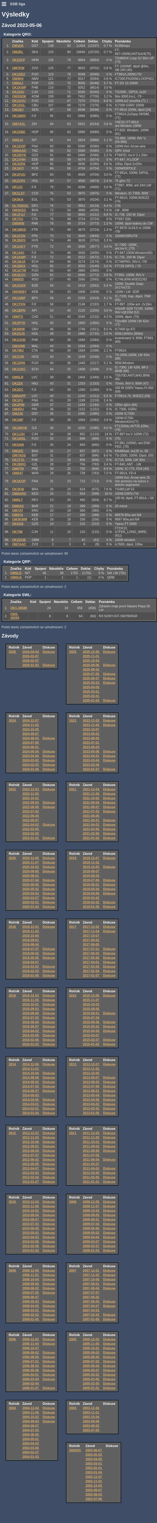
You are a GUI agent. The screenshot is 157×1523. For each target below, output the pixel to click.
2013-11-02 (91, 1068)
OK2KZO (18, 275)
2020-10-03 (31, 867)
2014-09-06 (31, 1077)
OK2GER (19, 285)
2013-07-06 (91, 1086)
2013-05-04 (91, 1095)
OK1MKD (19, 229)
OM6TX (17, 316)
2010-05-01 (31, 1233)
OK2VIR (18, 356)
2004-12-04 (31, 1408)
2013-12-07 (91, 1064)
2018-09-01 (31, 940)
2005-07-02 (91, 1361)
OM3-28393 (14, 616)
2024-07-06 (31, 742)
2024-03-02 (31, 760)
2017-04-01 (91, 962)
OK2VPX (18, 181)
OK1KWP (19, 87)
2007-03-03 (91, 1310)
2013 (73, 1064)
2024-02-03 (31, 765)
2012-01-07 (31, 1181)
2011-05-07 (91, 1164)
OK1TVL (18, 460)
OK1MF (17, 420)
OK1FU (17, 400)
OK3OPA (18, 164)
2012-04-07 (31, 1168)
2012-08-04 (31, 1151)
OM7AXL (18, 124)
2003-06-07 (94, 1450)
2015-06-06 (91, 1022)
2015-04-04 (91, 1031)
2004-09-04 (31, 1421)
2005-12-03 (91, 1339)
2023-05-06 (91, 751)
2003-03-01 (94, 1463)
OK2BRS (18, 240)
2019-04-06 (91, 893)
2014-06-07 (31, 1091)
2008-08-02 (31, 1288)
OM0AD (18, 506)
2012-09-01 (31, 1146)
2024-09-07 (31, 734)
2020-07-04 (31, 880)
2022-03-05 (31, 829)
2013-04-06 (91, 1099)
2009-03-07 (91, 1241)
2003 (73, 1408)
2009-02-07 (91, 1246)
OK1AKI (18, 253)
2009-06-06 (91, 1228)
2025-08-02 (91, 669)
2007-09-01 (91, 1284)
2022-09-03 (31, 802)
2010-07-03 (31, 1224)
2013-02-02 (91, 1108)
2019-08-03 (91, 875)
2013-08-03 (91, 1082)
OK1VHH (18, 159)
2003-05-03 (94, 1454)
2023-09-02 (91, 734)
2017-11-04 (91, 931)
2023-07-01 (91, 742)
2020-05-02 (31, 889)
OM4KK (18, 78)
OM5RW (18, 223)
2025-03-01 (91, 691)
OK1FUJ (18, 214)
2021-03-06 (91, 829)
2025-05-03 (91, 683)
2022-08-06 (31, 807)
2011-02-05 (91, 1177)
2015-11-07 (91, 1000)
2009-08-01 (91, 1219)
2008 (13, 1270)
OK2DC (17, 389)
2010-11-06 (31, 1206)
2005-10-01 (91, 1348)
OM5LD (16, 573)
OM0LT (17, 500)
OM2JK (17, 413)
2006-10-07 (31, 1348)
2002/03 (75, 1450)
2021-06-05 (91, 816)
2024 (13, 720)
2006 (13, 1339)
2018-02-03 (31, 971)
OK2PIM (18, 404)
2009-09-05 (91, 1215)
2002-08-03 (94, 1494)
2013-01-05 (91, 1113)
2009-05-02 (91, 1233)
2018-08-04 (31, 944)
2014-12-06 (31, 1064)
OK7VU (17, 219)
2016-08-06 (31, 1013)
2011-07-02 (91, 1155)
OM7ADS (19, 455)
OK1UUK (19, 340)
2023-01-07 (91, 769)
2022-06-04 (31, 816)
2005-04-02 (91, 1374)
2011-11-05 (91, 1137)
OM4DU (18, 409)
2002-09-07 (94, 1490)
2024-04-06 (31, 756)
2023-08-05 (91, 738)
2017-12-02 (91, 927)
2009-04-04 (91, 1237)
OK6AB (17, 523)
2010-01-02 (31, 1250)
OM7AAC (19, 544)
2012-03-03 (31, 1173)
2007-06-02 (91, 1297)
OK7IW (17, 532)
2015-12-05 (91, 995)
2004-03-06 (31, 1448)
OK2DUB (19, 540)
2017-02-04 (91, 971)
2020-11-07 (31, 862)
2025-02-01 (91, 696)
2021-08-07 (91, 807)
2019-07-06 (91, 880)
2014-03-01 (31, 1104)
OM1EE (17, 451)
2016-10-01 (31, 1004)
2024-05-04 (31, 751)
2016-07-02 (31, 1017)
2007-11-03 (91, 1275)
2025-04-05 (91, 687)
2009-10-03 (91, 1210)
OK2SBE (18, 132)
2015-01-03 (91, 1044)
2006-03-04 (31, 1379)
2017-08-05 (91, 944)
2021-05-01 (91, 820)
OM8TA (17, 515)
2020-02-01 (31, 902)
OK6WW (18, 329)
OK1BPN (18, 310)
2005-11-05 (91, 1343)
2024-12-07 (31, 720)
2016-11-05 (31, 1000)
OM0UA (16, 577)
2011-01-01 (91, 1181)
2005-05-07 (91, 1370)
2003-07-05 (91, 1430)
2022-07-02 (31, 811)
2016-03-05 (31, 1035)
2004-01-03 (31, 1456)
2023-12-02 (91, 720)
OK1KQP (19, 481)
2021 (73, 789)
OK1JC (17, 187)
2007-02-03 (91, 1315)
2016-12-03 (31, 995)
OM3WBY (19, 292)
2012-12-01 (31, 1133)
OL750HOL (20, 205)
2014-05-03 (31, 1095)
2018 (13, 927)
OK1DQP (19, 146)
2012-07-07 (31, 1155)
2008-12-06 (31, 1270)
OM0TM (18, 468)
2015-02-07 (91, 1040)
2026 (13, 652)
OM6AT (17, 473)
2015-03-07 (91, 1035)
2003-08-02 (91, 1426)
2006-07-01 (31, 1361)
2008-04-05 (31, 1306)
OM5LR (17, 377)
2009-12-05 (91, 1202)
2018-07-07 (31, 949)
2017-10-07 (91, 935)
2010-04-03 (31, 1237)
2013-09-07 (91, 1077)
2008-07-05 (31, 1292)
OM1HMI (18, 346)
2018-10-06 (31, 935)
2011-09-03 (91, 1146)
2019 (73, 858)
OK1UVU (18, 101)
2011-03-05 (91, 1173)
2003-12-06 (91, 1408)
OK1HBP (18, 298)
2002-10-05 (94, 1485)
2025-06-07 (91, 678)
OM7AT (17, 510)
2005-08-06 (91, 1357)
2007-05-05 (91, 1301)
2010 (13, 1202)
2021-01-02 (91, 838)
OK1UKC (19, 369)
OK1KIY (18, 168)
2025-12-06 (91, 652)
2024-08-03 (31, 738)
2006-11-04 (31, 1343)
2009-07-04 (91, 1224)
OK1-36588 (18, 608)
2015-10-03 (91, 1004)
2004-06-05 (31, 1434)
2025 (73, 652)
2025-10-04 (91, 660)
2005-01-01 (91, 1388)
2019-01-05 (91, 906)
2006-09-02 (31, 1352)
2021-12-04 (91, 789)
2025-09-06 (91, 665)
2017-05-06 (91, 958)
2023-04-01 (91, 756)
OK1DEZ (18, 74)
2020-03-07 (31, 898)
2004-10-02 (31, 1417)
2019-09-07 (91, 871)
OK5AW (18, 444)
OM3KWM (19, 519)
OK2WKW (19, 428)
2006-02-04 (31, 1383)
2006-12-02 (31, 1339)
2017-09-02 (91, 940)
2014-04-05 (31, 1099)
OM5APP (19, 396)
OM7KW (18, 68)
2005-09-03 (91, 1352)
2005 (73, 1339)
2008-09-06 (31, 1284)
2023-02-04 (91, 765)
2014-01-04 (31, 1113)
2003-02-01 (94, 1468)
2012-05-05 (31, 1164)
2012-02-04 (31, 1177)
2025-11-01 (91, 656)
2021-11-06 (91, 793)
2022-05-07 (31, 820)
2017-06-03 (91, 953)
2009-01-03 (91, 1250)
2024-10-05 (31, 729)
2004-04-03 (31, 1443)
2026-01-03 (31, 665)
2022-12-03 (31, 789)
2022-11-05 (31, 793)
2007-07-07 (91, 1292)
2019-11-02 (91, 862)
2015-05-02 (91, 1026)
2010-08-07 (31, 1219)
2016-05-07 (31, 1026)
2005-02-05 (91, 1383)
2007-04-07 (91, 1306)
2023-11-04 (91, 725)
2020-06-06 (31, 884)
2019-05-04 (91, 889)
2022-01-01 (31, 838)
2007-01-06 (91, 1319)
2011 (73, 1133)
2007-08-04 (91, 1288)
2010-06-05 (31, 1228)
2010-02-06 (31, 1246)
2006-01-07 (31, 1388)
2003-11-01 (91, 1412)
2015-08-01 (91, 1013)
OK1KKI (18, 92)
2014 (13, 1064)
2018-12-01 (31, 927)
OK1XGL (18, 105)
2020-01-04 (31, 906)
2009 (73, 1202)
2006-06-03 (31, 1366)
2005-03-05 (91, 1379)
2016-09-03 (31, 1009)
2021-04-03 (91, 824)
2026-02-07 (31, 660)
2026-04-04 (31, 652)
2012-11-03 (31, 1137)
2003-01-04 (94, 1472)
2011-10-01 (91, 1142)
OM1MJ (17, 109)
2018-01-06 (31, 975)
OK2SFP (18, 60)
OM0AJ (17, 83)
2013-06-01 (91, 1091)
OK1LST (18, 193)
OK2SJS (18, 333)
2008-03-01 (31, 1310)
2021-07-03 (91, 811)
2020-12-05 (31, 858)
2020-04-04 (31, 893)
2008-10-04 (31, 1279)
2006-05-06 (31, 1370)
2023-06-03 (91, 747)
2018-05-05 (31, 958)
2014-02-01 (31, 1108)
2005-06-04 (91, 1366)
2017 (73, 927)
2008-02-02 (31, 1315)
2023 (73, 720)
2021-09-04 (91, 802)
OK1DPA (18, 363)
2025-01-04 (91, 700)
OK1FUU (18, 174)
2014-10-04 (31, 1073)
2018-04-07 (31, 962)
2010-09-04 (31, 1215)
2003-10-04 (91, 1417)
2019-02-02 (91, 902)
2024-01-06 (31, 769)
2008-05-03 (31, 1301)
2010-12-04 (31, 1202)
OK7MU (18, 350)
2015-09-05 (91, 1009)
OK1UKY (18, 246)
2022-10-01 (31, 798)
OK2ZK (17, 383)
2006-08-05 (31, 1357)
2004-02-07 (31, 1452)
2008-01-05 (31, 1319)
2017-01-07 (91, 975)
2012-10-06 (31, 1142)
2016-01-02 (31, 1044)
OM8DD (18, 279)
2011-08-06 (91, 1151)
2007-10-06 (91, 1279)
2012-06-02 (31, 1159)
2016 (13, 995)
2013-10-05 (91, 1073)
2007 (73, 1270)
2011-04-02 (91, 1168)
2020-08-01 (31, 875)
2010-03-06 (31, 1241)
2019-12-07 (91, 858)
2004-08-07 (31, 1426)
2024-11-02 (31, 725)
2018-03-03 (31, 966)
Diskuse (49, 652)
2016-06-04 (31, 1022)
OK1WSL (19, 438)
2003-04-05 (94, 1459)
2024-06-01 (31, 747)
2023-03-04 (91, 760)
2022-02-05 (31, 833)
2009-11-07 (91, 1206)
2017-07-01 (91, 949)
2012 (13, 1133)
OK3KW (18, 489)
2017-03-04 (91, 966)
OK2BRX (18, 266)
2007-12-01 (91, 1270)
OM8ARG (19, 493)
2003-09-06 (91, 1421)
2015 (73, 995)
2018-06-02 (31, 953)
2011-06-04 (91, 1159)
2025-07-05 (91, 674)
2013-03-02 (91, 1104)
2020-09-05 (31, 871)
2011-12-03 (91, 1133)
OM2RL (17, 52)
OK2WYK (19, 155)
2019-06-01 (91, 884)
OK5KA (17, 199)
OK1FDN (18, 236)
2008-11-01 (31, 1275)
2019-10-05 (91, 867)
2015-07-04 (91, 1017)
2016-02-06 (31, 1040)
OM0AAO (19, 150)
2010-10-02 (31, 1210)
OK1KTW (19, 270)
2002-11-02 (94, 1481)
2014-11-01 (31, 1068)
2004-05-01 (31, 1439)
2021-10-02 (91, 798)
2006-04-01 (31, 1374)
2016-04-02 (31, 1031)
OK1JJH (18, 434)
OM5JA (17, 140)
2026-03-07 (31, 656)
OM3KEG (19, 210)
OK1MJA (18, 261)
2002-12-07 (94, 1477)
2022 (13, 789)
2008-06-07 (31, 1297)
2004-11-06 (31, 1412)
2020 (13, 858)
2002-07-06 (94, 1499)
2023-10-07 (91, 729)
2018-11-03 (31, 931)
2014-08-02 (31, 1082)
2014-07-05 (31, 1086)
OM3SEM (19, 96)
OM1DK (18, 45)
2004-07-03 (31, 1430)
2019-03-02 (91, 898)
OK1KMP (19, 257)
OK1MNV (19, 116)
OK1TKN (18, 304)
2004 (13, 1408)
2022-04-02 (31, 824)
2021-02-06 (91, 833)
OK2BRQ (19, 464)
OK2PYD (18, 323)
